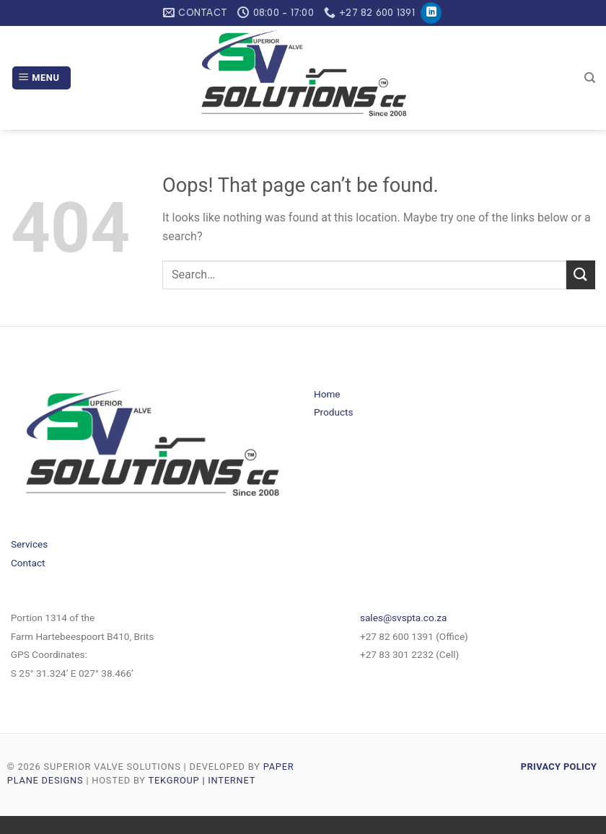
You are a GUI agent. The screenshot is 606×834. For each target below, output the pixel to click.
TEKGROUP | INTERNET (202, 780)
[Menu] (41, 78)
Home (327, 394)
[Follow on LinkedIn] (431, 13)
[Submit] (580, 274)
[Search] (589, 78)
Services (29, 544)
